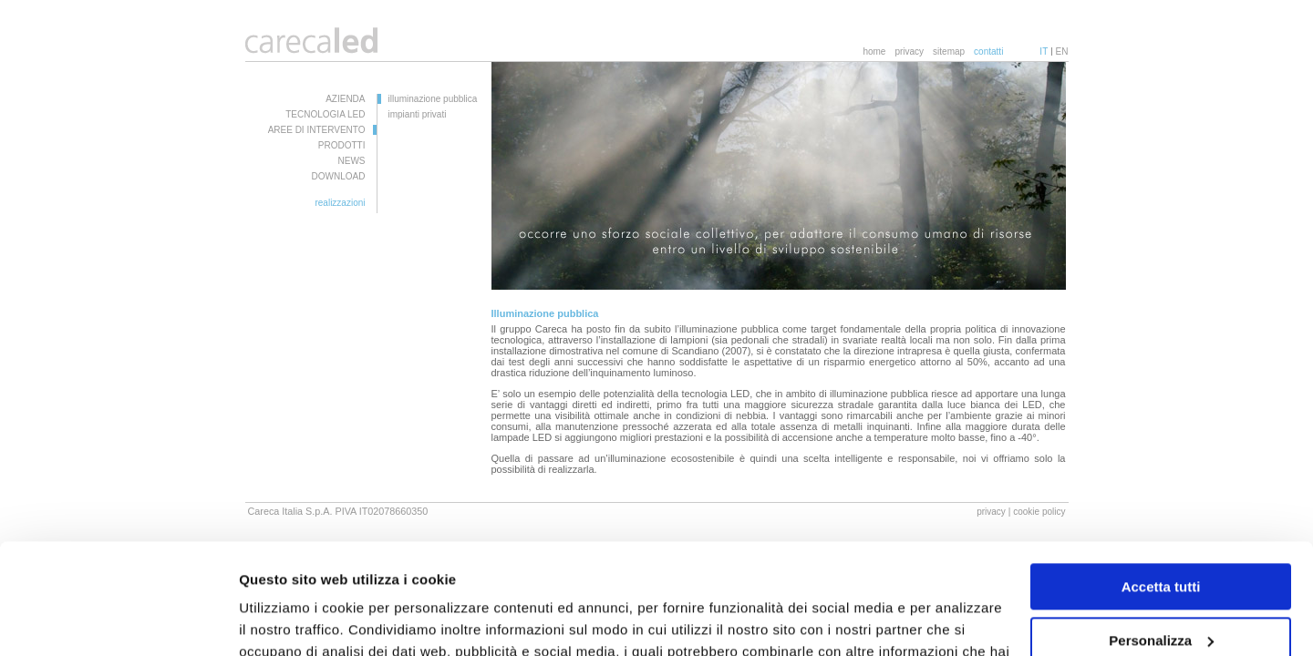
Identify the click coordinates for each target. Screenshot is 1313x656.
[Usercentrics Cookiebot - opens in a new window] (118, 620)
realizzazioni (340, 203)
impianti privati (417, 114)
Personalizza (1161, 536)
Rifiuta (1161, 590)
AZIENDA (345, 99)
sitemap (949, 51)
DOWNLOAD (339, 176)
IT (1043, 51)
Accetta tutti (1161, 483)
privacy (909, 51)
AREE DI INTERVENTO (317, 130)
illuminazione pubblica (433, 99)
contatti (988, 51)
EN (1062, 51)
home (874, 51)
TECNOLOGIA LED (325, 114)
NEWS (352, 161)
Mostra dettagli (288, 620)
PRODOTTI (342, 145)
